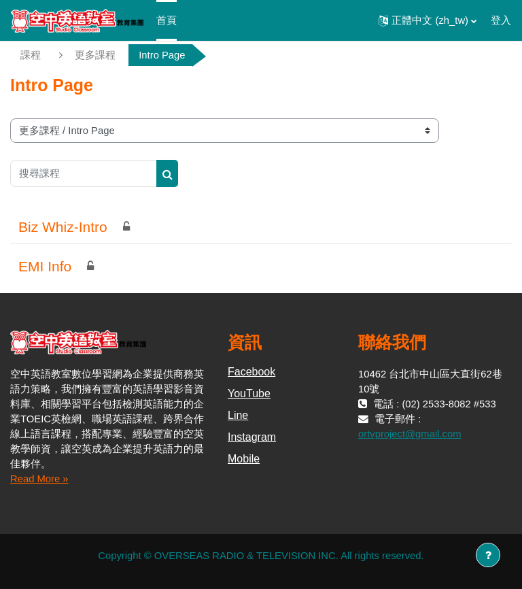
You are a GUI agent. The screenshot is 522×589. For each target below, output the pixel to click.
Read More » (39, 478)
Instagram (252, 437)
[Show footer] (488, 555)
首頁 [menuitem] (166, 20)
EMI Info (44, 266)
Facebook (251, 371)
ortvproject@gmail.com (410, 433)
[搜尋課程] (83, 173)
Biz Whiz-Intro (62, 227)
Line (238, 415)
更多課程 (95, 55)
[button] (427, 20)
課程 (30, 55)
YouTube (249, 393)
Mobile (244, 459)
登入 (501, 20)
